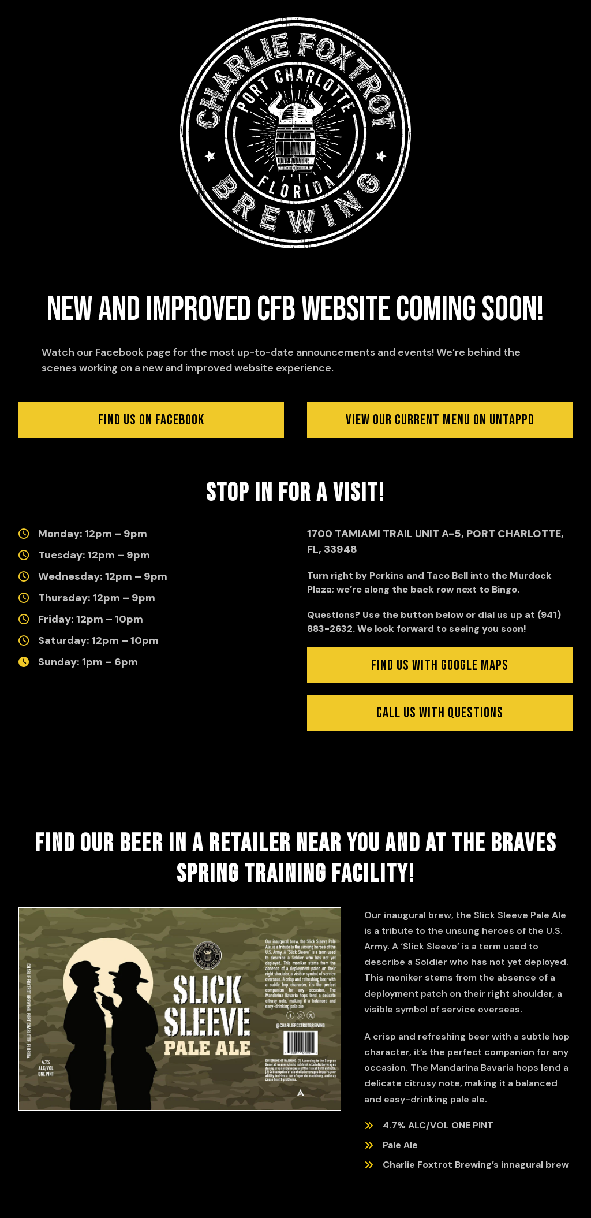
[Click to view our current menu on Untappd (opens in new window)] (440, 420)
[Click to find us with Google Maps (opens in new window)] (440, 665)
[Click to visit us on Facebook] (151, 420)
